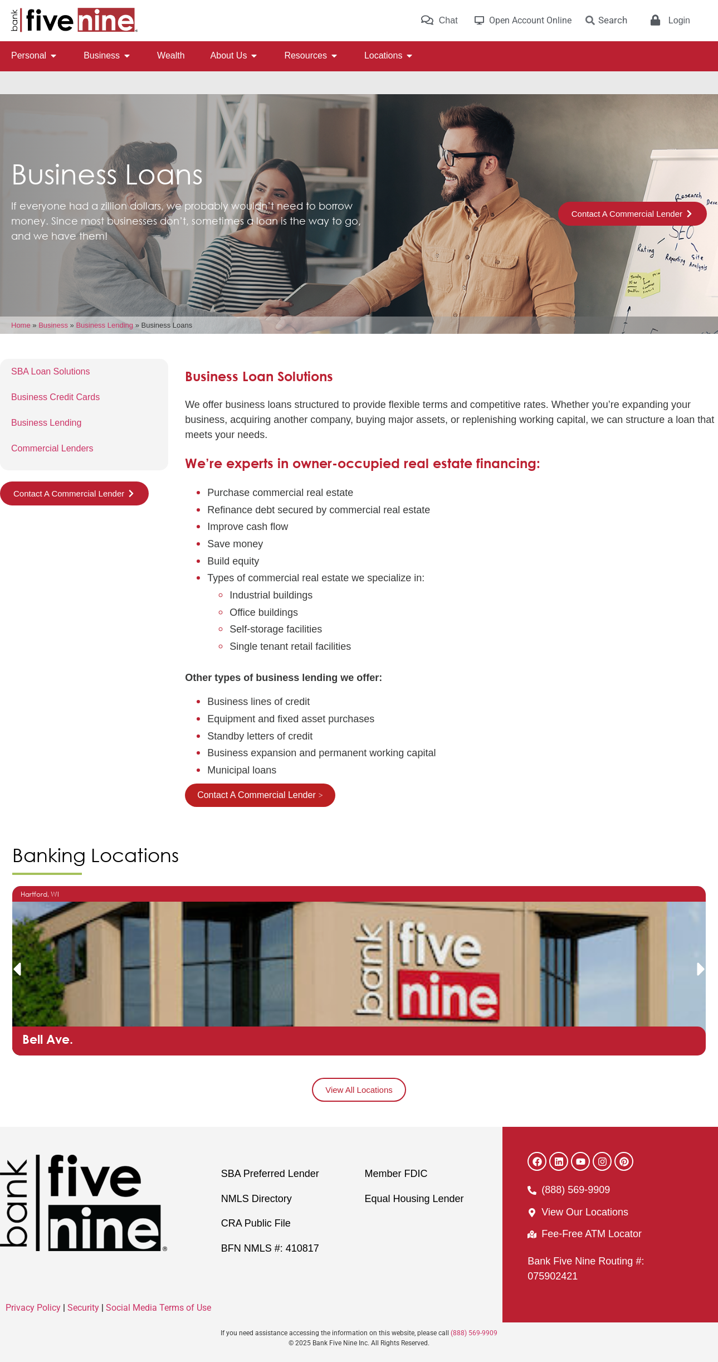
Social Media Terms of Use (158, 1307)
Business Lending (104, 325)
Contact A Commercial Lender (256, 795)
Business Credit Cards (55, 397)
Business (53, 325)
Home (21, 325)
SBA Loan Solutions (50, 371)
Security (83, 1307)
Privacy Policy (33, 1307)
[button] (17, 969)
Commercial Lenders (52, 448)
